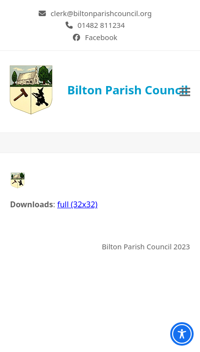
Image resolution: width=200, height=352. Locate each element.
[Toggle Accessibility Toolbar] (182, 334)
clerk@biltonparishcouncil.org (101, 13)
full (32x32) (77, 204)
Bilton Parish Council (99, 90)
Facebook (101, 37)
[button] (184, 92)
